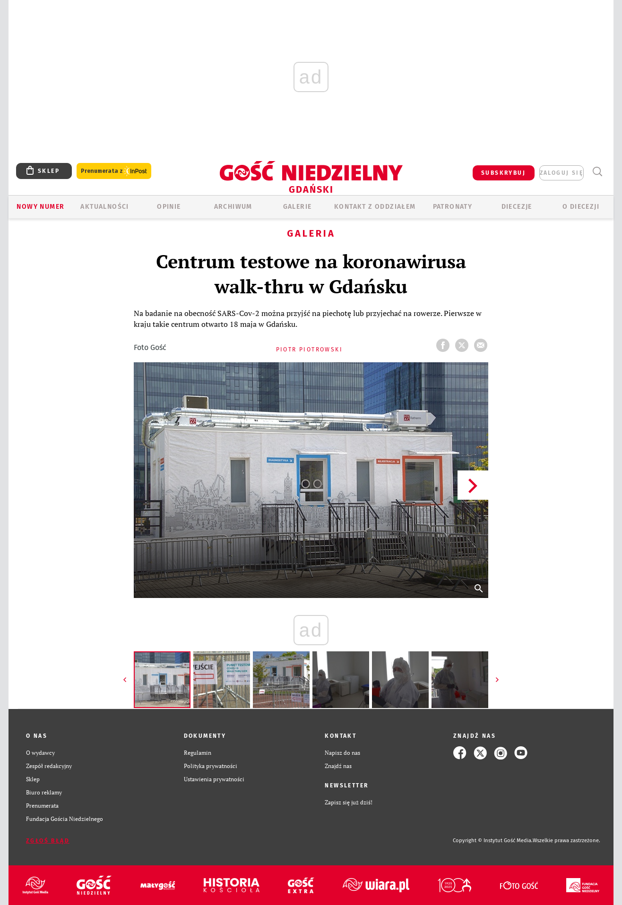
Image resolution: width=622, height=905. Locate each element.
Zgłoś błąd (47, 840)
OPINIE (169, 207)
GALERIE (297, 207)
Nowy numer (40, 207)
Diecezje (516, 207)
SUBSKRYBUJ (503, 173)
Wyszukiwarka (597, 171)
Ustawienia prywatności (214, 779)
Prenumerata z (114, 171)
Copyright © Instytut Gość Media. (493, 840)
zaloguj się (561, 173)
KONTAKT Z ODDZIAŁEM (375, 207)
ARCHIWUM (233, 207)
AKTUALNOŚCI (104, 207)
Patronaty (453, 207)
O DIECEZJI (580, 207)
